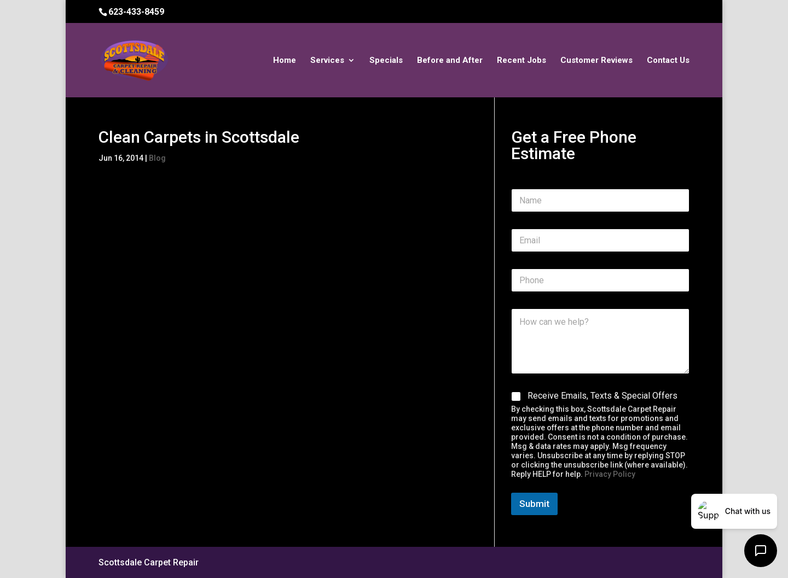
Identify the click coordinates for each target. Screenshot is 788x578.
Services (327, 60)
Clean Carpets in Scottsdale (199, 137)
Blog (157, 158)
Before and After (450, 60)
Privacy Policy (609, 474)
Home (284, 60)
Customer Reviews (596, 60)
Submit (534, 503)
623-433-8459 (136, 12)
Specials (386, 60)
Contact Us (668, 60)
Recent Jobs (521, 60)
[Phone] (600, 280)
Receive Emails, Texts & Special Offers (602, 395)
